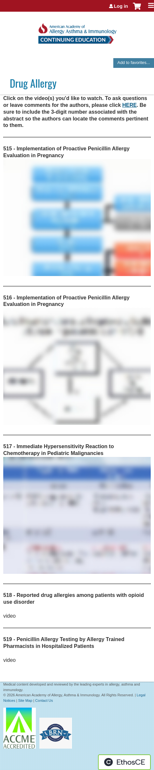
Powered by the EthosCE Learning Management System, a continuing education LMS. (124, 762)
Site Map (25, 700)
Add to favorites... (134, 62)
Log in (121, 6)
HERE (129, 105)
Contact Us (44, 700)
